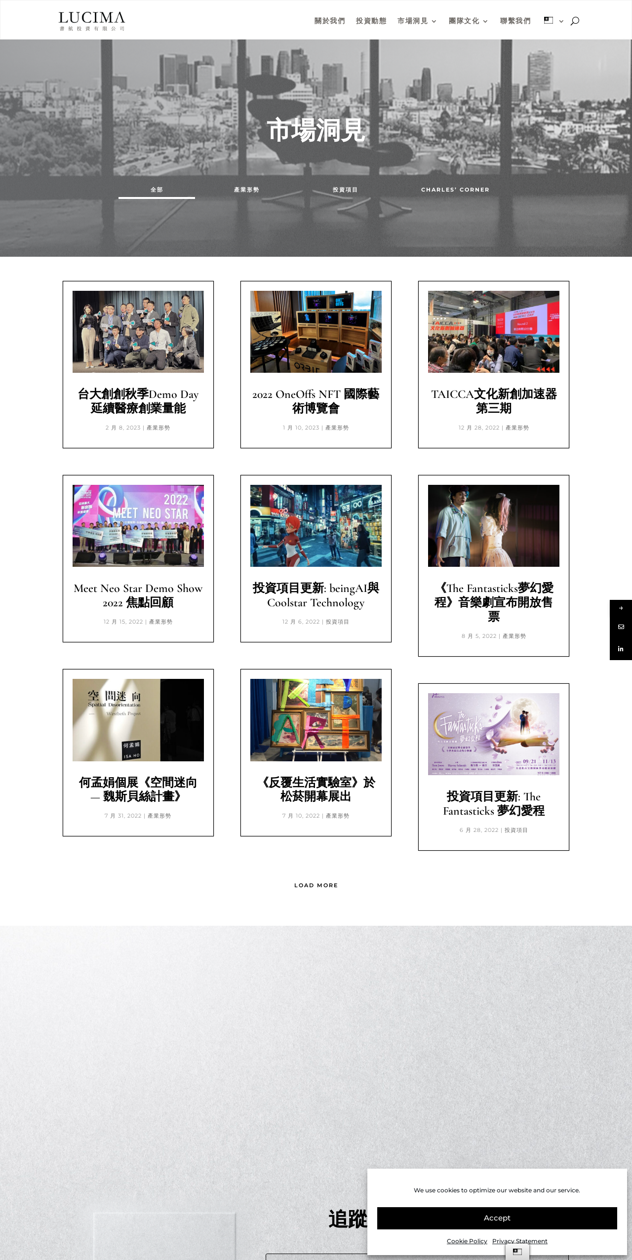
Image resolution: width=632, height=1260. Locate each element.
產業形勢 (247, 189)
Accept (497, 1217)
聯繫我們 (515, 21)
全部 (157, 189)
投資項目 (345, 189)
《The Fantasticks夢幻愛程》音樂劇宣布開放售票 (493, 602)
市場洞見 (412, 21)
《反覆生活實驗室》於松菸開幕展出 (316, 790)
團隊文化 (464, 21)
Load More (316, 885)
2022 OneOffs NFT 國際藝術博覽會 (315, 401)
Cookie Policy (467, 1241)
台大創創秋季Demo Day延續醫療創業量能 (138, 401)
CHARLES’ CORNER (455, 189)
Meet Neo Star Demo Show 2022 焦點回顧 (138, 595)
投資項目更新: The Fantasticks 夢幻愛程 (494, 803)
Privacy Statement (520, 1241)
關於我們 (330, 21)
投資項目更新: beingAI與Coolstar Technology (316, 595)
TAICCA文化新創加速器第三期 (494, 401)
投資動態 (371, 21)
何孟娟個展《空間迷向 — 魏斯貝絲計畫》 (138, 790)
